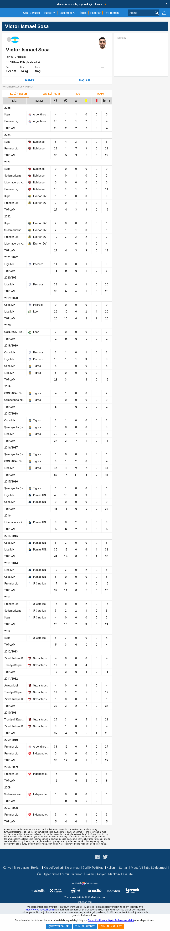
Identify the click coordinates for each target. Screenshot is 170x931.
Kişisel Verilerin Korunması (62, 867)
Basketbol (66, 12)
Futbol (47, 12)
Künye (7, 867)
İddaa (83, 12)
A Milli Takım (51, 93)
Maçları (84, 80)
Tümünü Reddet (85, 926)
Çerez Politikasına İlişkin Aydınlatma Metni (111, 920)
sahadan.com (85, 902)
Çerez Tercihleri (58, 926)
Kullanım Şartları (117, 867)
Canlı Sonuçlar (31, 12)
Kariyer (29, 80)
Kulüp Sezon (18, 93)
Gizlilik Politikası (93, 867)
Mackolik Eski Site (120, 874)
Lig (78, 93)
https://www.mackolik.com (39, 909)
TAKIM (100, 93)
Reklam (36, 867)
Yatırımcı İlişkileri (82, 874)
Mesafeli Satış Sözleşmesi (149, 867)
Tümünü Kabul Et (111, 926)
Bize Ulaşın (21, 867)
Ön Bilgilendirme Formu (53, 874)
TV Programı (111, 12)
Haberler (95, 12)
